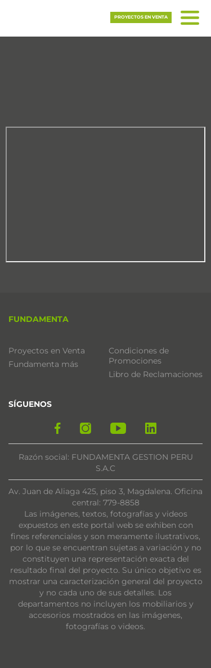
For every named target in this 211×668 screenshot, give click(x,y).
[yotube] (118, 428)
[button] (61, 16)
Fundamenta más (43, 364)
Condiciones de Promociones (139, 356)
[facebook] (57, 428)
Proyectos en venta (141, 17)
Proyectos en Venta (46, 351)
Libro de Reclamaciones (156, 374)
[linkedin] (150, 428)
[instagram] (85, 428)
